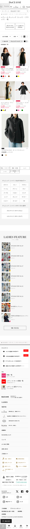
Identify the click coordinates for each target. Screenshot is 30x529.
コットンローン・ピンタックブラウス (22, 103)
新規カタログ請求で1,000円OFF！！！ (13, 366)
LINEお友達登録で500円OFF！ (15, 355)
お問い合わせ (5, 449)
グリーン (15, 189)
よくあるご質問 (5, 444)
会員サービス (6, 466)
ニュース (4, 439)
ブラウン (24, 185)
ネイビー (24, 197)
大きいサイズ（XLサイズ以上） (15, 210)
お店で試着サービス (7, 470)
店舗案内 (4, 430)
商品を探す (6, 521)
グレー (15, 185)
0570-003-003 (22, 482)
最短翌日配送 (20, 458)
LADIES (5, 402)
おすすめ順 (5, 36)
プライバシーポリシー (15, 508)
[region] (15, 7)
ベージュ (6, 189)
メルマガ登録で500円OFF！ (15, 350)
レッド (6, 197)
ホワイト (6, 185)
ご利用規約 (4, 508)
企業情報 (4, 514)
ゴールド (15, 201)
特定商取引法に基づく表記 (8, 511)
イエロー (15, 193)
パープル (6, 193)
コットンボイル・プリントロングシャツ (7, 103)
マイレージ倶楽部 (21, 466)
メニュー (3, 526)
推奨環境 (20, 511)
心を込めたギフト (21, 462)
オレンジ (15, 197)
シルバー (6, 201)
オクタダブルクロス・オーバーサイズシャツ (13, 150)
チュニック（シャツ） (16, 41)
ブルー (24, 189)
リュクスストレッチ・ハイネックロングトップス (22, 69)
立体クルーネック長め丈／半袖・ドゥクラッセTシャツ (7, 70)
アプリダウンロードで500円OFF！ (12, 361)
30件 (15, 36)
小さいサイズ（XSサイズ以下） (15, 216)
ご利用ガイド (5, 453)
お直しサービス (7, 462)
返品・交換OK (6, 459)
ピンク (24, 193)
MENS (4, 407)
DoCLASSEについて (6, 435)
